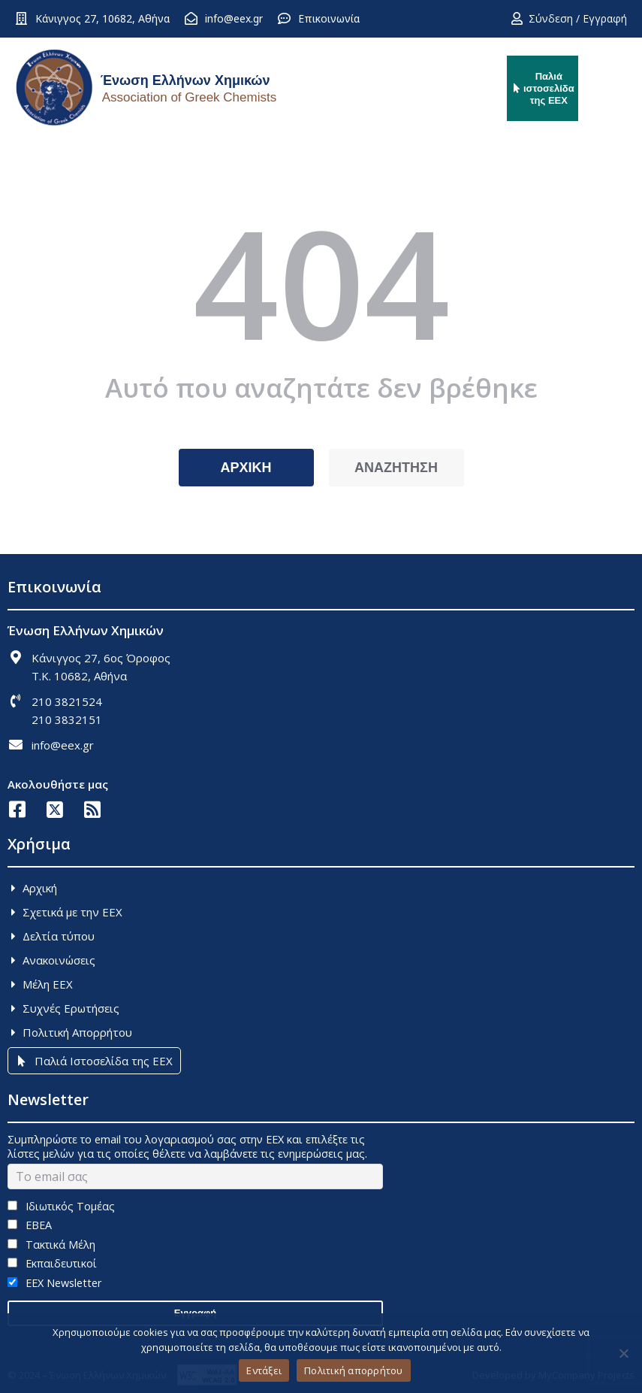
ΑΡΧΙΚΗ (245, 467)
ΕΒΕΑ (30, 1225)
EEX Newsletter (54, 1283)
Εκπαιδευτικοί (52, 1263)
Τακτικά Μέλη (51, 1244)
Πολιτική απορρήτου (353, 1370)
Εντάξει (264, 1370)
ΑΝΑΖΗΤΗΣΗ (396, 467)
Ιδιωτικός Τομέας (61, 1206)
